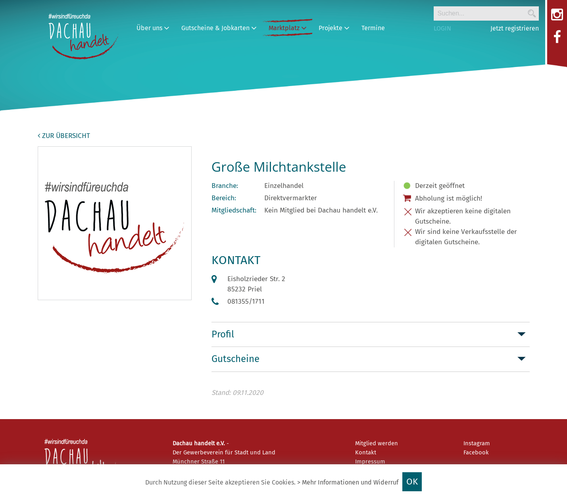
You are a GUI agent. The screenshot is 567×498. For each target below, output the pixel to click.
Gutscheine (235, 358)
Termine (373, 28)
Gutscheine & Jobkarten (219, 28)
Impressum (370, 461)
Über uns (152, 28)
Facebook (476, 452)
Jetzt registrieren (514, 28)
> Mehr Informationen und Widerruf (347, 482)
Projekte (334, 28)
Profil (222, 334)
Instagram (476, 443)
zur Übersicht (64, 136)
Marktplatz (288, 28)
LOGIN (442, 28)
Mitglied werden (376, 443)
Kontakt (365, 452)
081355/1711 (246, 301)
